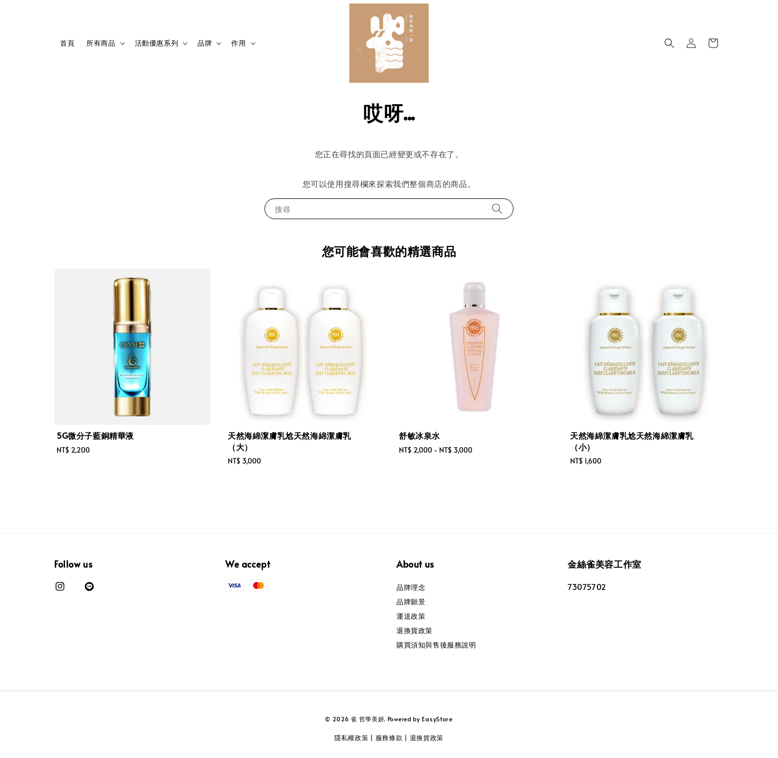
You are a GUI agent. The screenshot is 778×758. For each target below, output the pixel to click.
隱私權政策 (351, 737)
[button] (669, 43)
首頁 (67, 43)
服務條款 (389, 737)
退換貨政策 (414, 630)
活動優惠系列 (157, 43)
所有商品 (100, 43)
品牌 (204, 43)
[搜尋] (497, 208)
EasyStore (437, 718)
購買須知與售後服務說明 (436, 644)
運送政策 (410, 616)
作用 (238, 43)
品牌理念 (410, 587)
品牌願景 (410, 601)
